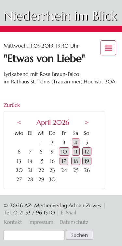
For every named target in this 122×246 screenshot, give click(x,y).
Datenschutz (74, 222)
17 (64, 161)
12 (87, 151)
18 (76, 161)
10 (64, 151)
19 (87, 161)
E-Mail (68, 212)
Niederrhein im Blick (60, 16)
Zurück (12, 105)
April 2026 (52, 122)
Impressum (40, 222)
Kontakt (13, 222)
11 (75, 151)
